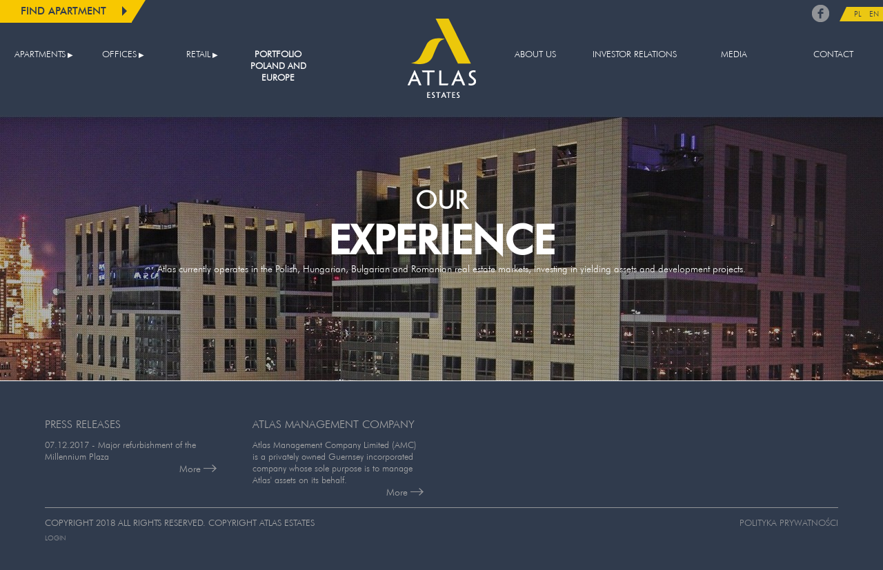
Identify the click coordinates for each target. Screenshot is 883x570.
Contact (833, 54)
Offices (119, 54)
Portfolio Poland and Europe (278, 65)
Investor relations (635, 54)
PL (858, 14)
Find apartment (63, 10)
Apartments (40, 54)
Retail (198, 54)
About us (535, 54)
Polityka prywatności (789, 523)
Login (55, 537)
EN (874, 14)
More (198, 468)
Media (734, 54)
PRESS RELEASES (83, 424)
